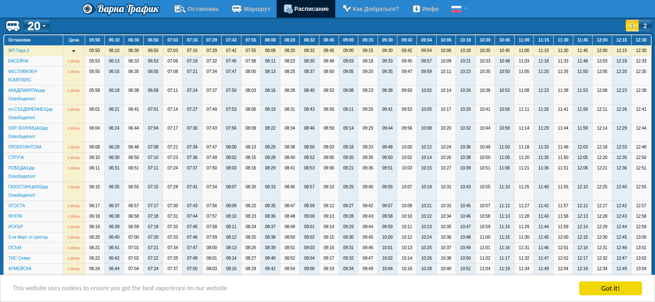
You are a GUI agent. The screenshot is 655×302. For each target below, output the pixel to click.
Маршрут (250, 8)
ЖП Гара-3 (18, 50)
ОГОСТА (16, 205)
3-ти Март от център (28, 237)
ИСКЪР (15, 226)
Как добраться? (370, 8)
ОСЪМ (14, 247)
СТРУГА (16, 157)
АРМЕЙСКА (19, 268)
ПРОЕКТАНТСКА (24, 147)
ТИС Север (19, 258)
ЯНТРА (15, 216)
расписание (306, 8)
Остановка (196, 8)
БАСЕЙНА (18, 61)
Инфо (425, 8)
